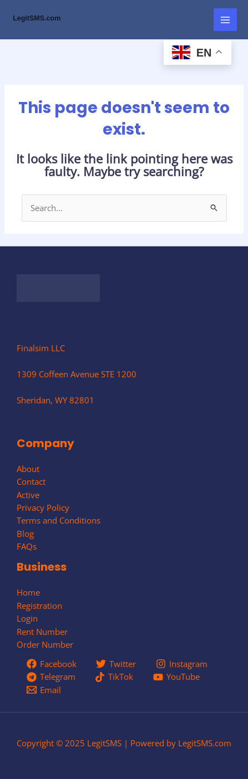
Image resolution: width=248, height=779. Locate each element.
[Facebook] (51, 664)
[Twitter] (116, 664)
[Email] (43, 690)
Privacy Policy (43, 507)
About (28, 468)
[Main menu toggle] (225, 20)
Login (27, 618)
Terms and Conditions (58, 520)
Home (28, 592)
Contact (31, 481)
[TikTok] (114, 677)
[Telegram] (51, 677)
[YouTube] (176, 677)
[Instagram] (182, 664)
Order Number (45, 644)
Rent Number (42, 631)
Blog (25, 533)
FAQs (27, 546)
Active (28, 494)
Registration (39, 605)
